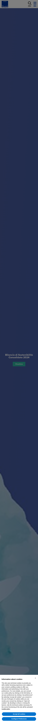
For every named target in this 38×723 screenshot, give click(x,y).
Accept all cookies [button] (19, 714)
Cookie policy (6, 709)
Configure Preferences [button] (19, 719)
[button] (35, 678)
